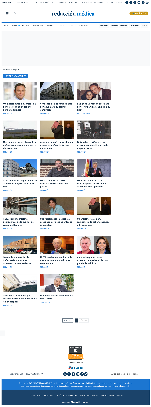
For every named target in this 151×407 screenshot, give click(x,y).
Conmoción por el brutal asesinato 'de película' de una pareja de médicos (92, 261)
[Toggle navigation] (7, 13)
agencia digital (66, 404)
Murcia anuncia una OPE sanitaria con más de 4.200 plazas (54, 184)
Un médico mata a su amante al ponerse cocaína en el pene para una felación (20, 106)
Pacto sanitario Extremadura (92, 2)
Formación (39, 26)
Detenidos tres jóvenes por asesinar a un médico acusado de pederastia (93, 145)
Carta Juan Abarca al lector (67, 2)
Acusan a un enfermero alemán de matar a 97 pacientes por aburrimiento (56, 145)
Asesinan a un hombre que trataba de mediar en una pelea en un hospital (20, 299)
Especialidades (68, 26)
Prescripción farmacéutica (43, 2)
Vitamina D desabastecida (117, 2)
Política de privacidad (67, 397)
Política (26, 26)
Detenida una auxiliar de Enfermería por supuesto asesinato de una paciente (17, 261)
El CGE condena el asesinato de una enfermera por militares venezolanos (56, 261)
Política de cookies (89, 397)
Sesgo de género (22, 2)
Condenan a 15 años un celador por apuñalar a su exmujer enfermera (56, 106)
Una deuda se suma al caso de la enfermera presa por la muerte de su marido (19, 145)
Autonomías (83, 26)
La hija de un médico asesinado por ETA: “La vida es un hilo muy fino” (94, 106)
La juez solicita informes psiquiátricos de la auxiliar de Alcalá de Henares (18, 222)
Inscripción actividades (113, 397)
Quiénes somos (33, 397)
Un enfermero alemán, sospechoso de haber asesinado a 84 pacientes (94, 222)
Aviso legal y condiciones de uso (124, 375)
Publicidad (48, 397)
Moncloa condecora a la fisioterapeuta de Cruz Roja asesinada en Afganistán (91, 184)
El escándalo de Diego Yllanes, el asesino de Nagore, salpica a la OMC (19, 184)
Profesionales (12, 26)
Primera (67, 322)
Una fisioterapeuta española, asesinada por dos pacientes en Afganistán (56, 222)
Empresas (52, 26)
